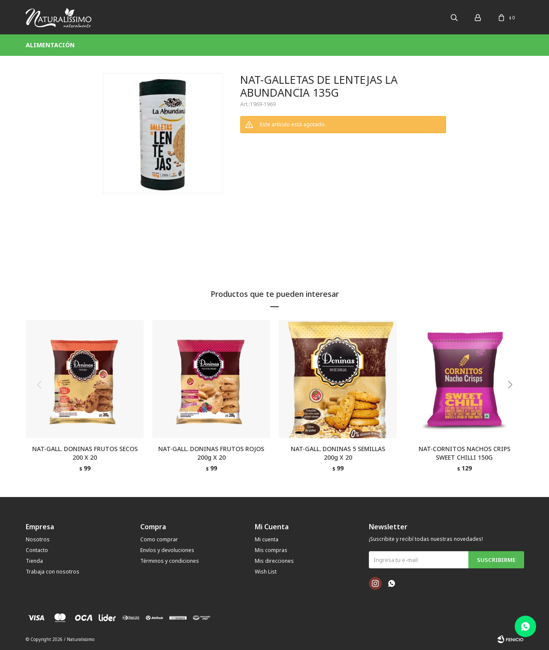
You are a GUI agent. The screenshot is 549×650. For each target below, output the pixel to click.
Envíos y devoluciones (167, 550)
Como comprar (159, 539)
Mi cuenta (266, 539)
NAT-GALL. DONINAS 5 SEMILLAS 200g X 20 (338, 453)
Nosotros (38, 539)
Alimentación (50, 45)
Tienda (34, 561)
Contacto (37, 550)
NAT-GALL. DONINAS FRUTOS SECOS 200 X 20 (85, 453)
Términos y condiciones (169, 561)
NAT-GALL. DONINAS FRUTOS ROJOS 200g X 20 (211, 453)
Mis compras (271, 550)
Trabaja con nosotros (52, 571)
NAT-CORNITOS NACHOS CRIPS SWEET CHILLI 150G (464, 453)
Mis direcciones (274, 561)
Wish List (266, 571)
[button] (513, 402)
